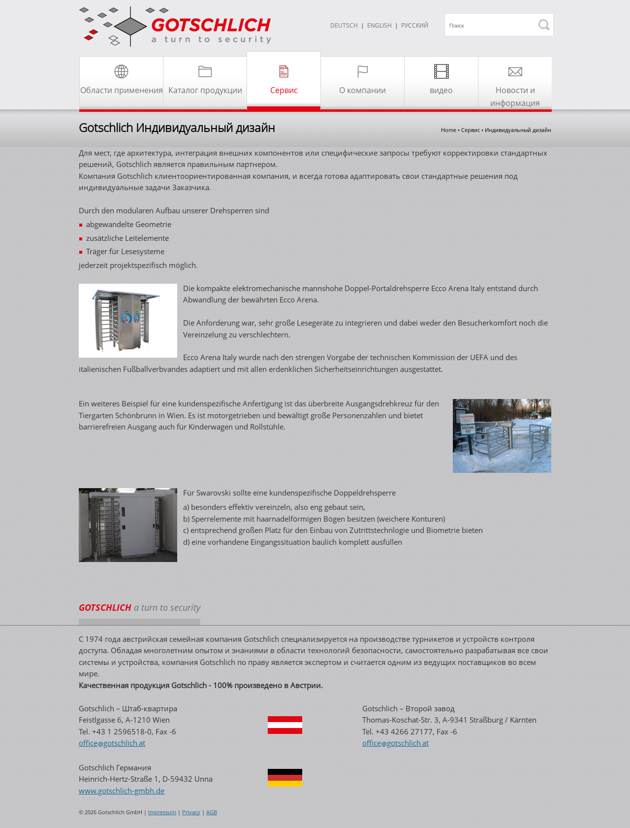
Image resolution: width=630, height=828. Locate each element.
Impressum (162, 812)
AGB (211, 812)
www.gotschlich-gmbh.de (121, 790)
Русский (414, 25)
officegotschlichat (112, 743)
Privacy (191, 812)
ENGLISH (379, 25)
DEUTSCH (344, 25)
